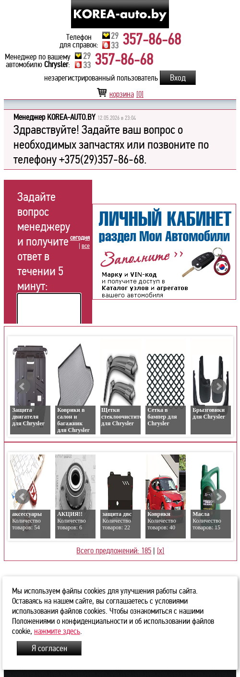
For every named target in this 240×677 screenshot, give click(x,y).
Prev (22, 386)
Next (218, 386)
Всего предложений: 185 (113, 551)
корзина (120, 94)
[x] (160, 551)
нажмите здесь (57, 631)
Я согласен (49, 648)
